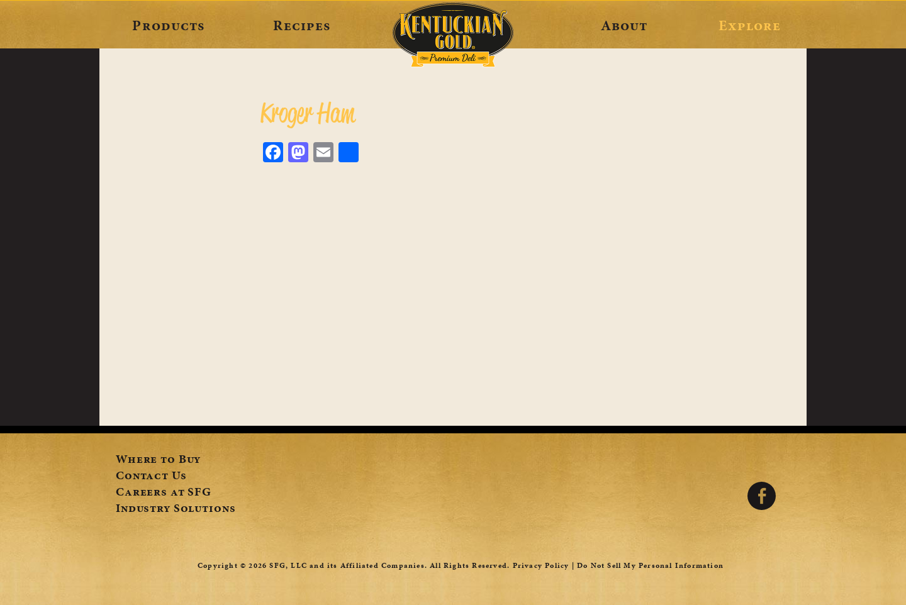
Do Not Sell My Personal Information (650, 565)
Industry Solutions (175, 509)
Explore (750, 25)
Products (168, 25)
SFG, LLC (288, 565)
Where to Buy (158, 460)
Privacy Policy (541, 565)
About (624, 25)
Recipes (301, 25)
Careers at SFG (163, 493)
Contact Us (151, 477)
